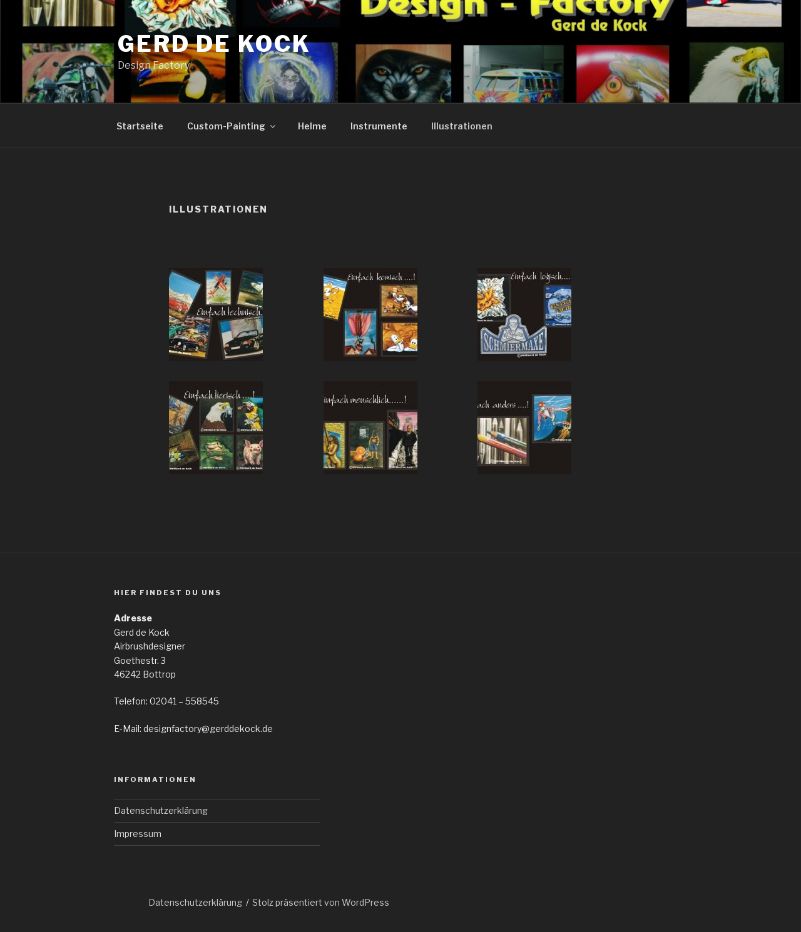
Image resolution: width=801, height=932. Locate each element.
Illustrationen (461, 126)
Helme (312, 126)
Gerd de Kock (214, 44)
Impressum (137, 833)
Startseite (139, 126)
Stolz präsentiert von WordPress (320, 902)
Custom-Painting (232, 126)
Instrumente (378, 126)
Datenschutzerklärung (161, 810)
